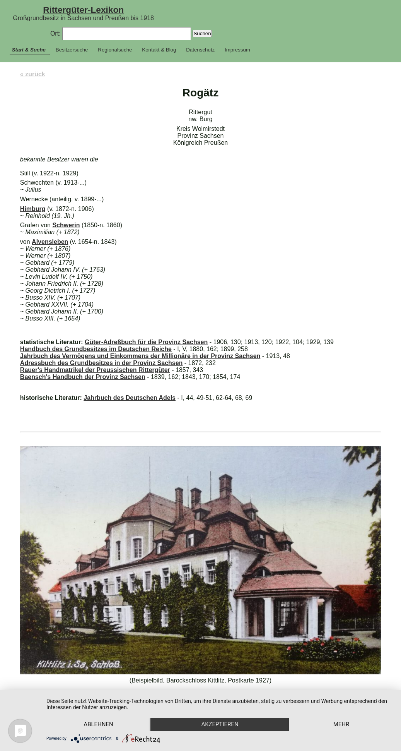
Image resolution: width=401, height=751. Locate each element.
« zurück (32, 74)
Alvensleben (50, 241)
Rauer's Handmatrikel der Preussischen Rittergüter (95, 370)
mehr (341, 724)
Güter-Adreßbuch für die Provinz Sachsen (146, 342)
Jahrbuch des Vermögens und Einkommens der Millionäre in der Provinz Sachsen (140, 356)
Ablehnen (98, 724)
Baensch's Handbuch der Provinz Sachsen (82, 377)
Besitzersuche (72, 50)
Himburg (33, 209)
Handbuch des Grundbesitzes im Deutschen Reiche (96, 349)
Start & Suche (29, 50)
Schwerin (66, 225)
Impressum (237, 50)
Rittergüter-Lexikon (83, 10)
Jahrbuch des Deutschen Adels (130, 397)
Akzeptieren (219, 724)
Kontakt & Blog (159, 50)
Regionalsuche (115, 50)
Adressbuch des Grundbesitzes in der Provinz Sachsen (101, 363)
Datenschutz (200, 50)
